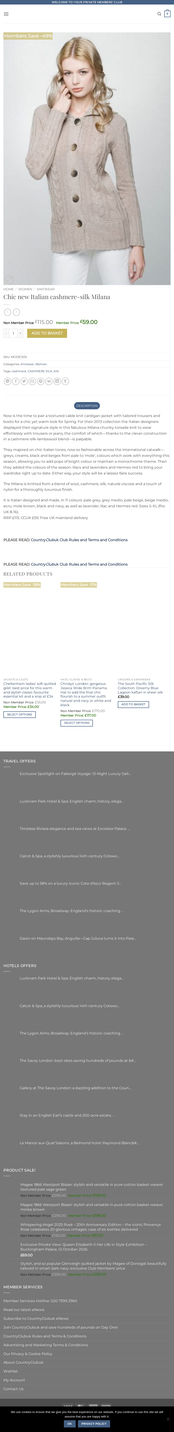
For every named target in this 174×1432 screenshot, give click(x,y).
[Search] (159, 14)
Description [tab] (87, 405)
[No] (168, 1420)
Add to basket (47, 333)
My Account (14, 1380)
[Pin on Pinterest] (40, 381)
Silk (56, 371)
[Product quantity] (13, 333)
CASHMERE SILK (40, 371)
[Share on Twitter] (24, 381)
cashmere (19, 371)
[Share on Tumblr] (65, 381)
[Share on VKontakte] (49, 381)
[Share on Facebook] (15, 381)
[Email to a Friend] (32, 381)
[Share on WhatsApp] (7, 381)
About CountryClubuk (23, 1362)
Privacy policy (94, 1423)
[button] (6, 13)
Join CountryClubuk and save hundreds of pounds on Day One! (60, 1327)
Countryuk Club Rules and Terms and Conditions (79, 540)
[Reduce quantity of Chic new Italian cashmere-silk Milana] (6, 333)
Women (25, 289)
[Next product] (7, 312)
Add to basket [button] (133, 704)
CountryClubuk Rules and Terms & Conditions (44, 1336)
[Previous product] (16, 312)
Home (8, 289)
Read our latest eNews (23, 1309)
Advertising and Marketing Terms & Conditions (45, 1345)
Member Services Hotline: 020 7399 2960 (40, 1301)
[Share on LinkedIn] (57, 381)
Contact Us (13, 1389)
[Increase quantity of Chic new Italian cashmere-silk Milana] (20, 333)
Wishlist (10, 1371)
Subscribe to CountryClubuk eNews (35, 1318)
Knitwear (46, 289)
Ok (70, 1423)
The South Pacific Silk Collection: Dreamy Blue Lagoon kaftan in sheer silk (140, 688)
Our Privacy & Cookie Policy (27, 1353)
